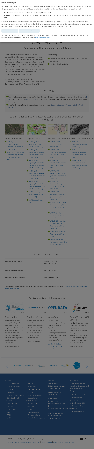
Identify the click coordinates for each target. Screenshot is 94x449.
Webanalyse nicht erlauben (29, 31)
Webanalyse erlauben (10, 31)
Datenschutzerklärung (42, 38)
